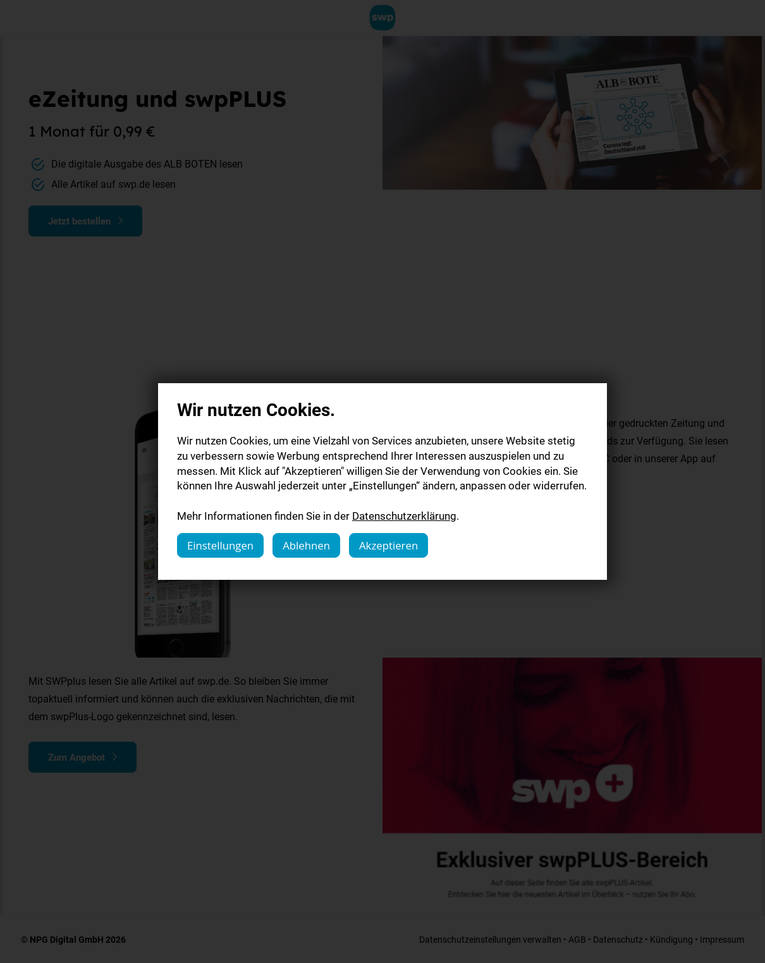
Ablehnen (306, 545)
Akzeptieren (388, 545)
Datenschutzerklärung (404, 515)
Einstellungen (220, 545)
